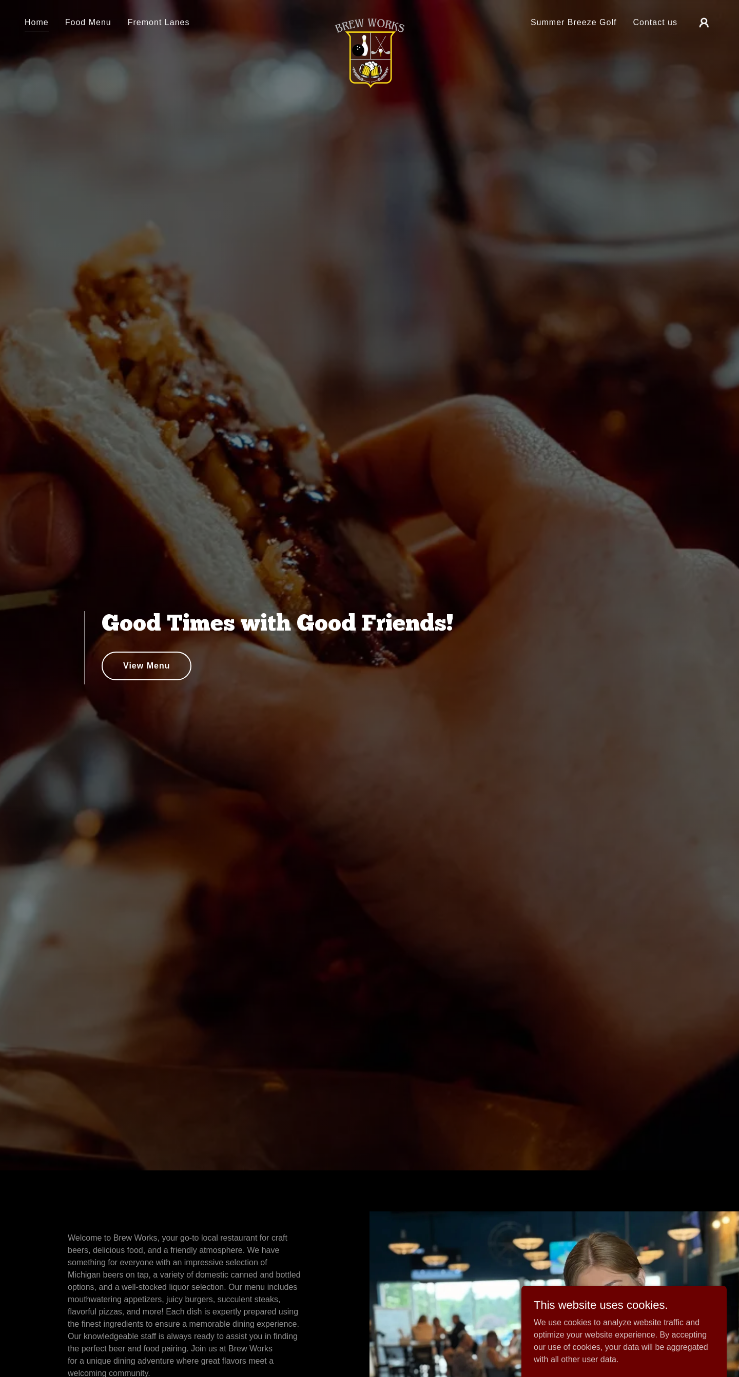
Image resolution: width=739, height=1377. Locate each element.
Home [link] (37, 22)
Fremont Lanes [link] (159, 22)
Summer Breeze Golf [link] (574, 22)
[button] (704, 22)
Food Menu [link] (88, 22)
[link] (369, 20)
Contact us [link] (655, 22)
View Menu (146, 665)
